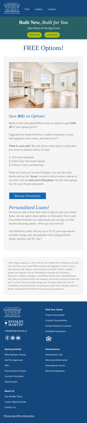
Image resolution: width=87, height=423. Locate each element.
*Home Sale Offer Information (19, 415)
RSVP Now (34, 35)
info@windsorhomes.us (16, 330)
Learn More (52, 35)
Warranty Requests (55, 370)
